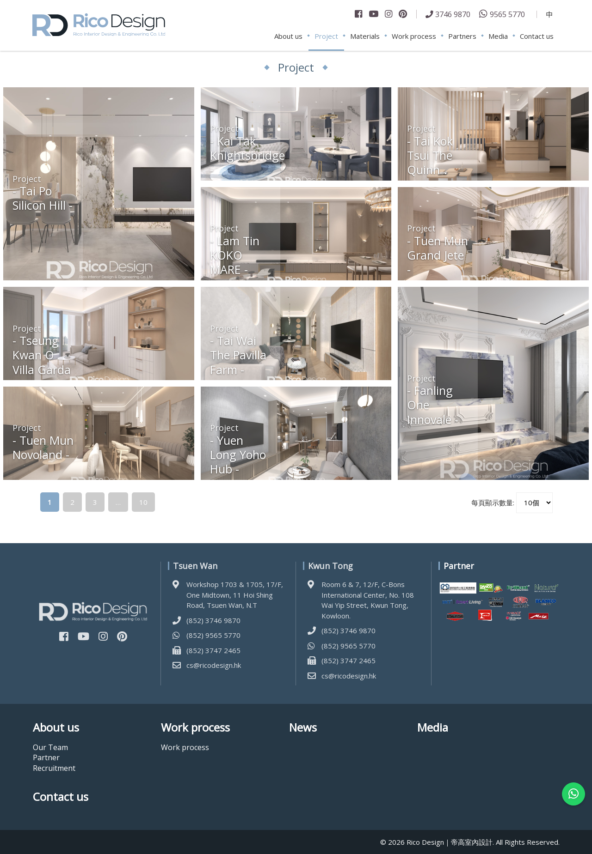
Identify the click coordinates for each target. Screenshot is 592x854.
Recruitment (54, 768)
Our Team (50, 747)
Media (498, 36)
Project (326, 36)
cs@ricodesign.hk (213, 665)
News (303, 727)
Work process (414, 36)
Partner (46, 757)
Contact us (537, 36)
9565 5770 (507, 14)
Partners (462, 36)
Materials (365, 36)
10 (143, 502)
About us (288, 36)
